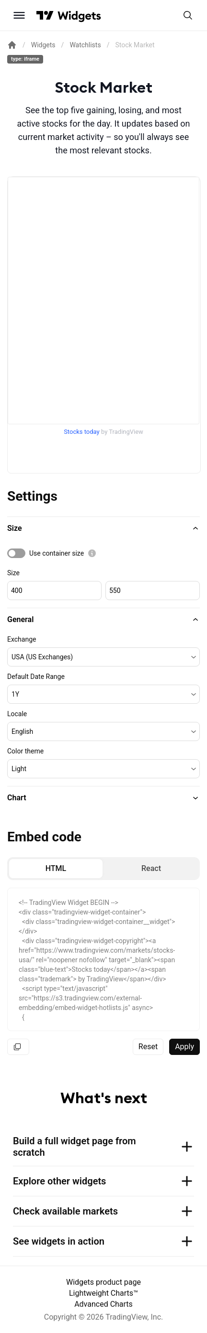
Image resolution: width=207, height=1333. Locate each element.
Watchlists (85, 45)
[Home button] (79, 15)
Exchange (21, 639)
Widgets (43, 45)
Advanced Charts (103, 1304)
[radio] (56, 868)
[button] (103, 528)
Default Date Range (36, 676)
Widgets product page (103, 1282)
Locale (17, 714)
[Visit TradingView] (45, 15)
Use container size (56, 553)
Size (13, 573)
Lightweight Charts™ (103, 1293)
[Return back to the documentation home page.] (12, 45)
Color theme (25, 751)
